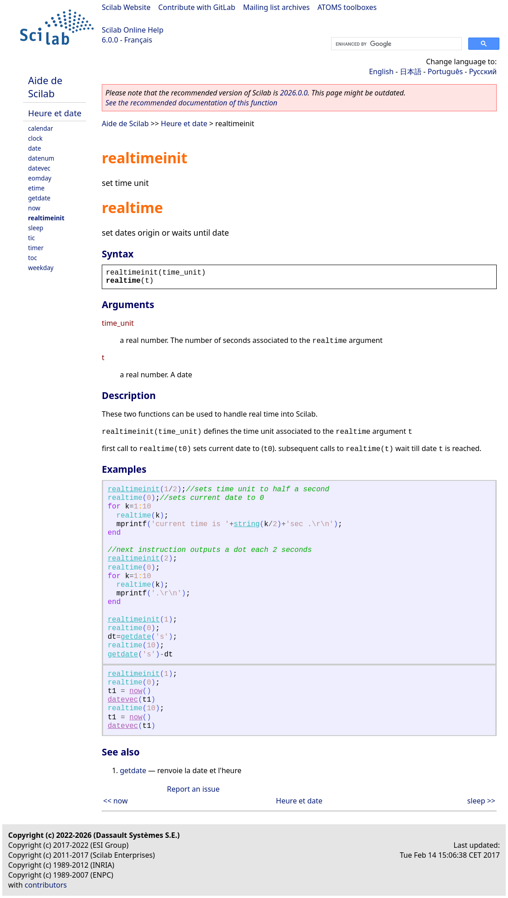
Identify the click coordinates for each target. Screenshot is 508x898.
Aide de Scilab (45, 87)
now (34, 208)
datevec (39, 168)
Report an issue (193, 789)
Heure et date (54, 113)
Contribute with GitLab (196, 7)
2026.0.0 (294, 93)
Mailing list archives (276, 7)
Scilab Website (126, 7)
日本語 (411, 71)
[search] (396, 44)
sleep (35, 227)
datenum (41, 158)
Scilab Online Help (132, 30)
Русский (483, 71)
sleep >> (481, 801)
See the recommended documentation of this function (191, 103)
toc (32, 257)
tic (31, 237)
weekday (40, 267)
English (381, 71)
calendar (40, 128)
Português (445, 71)
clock (35, 138)
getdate (39, 198)
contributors (46, 885)
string (246, 524)
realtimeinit (46, 218)
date (34, 148)
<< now (115, 801)
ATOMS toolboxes (347, 7)
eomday (40, 178)
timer (35, 247)
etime (36, 188)
